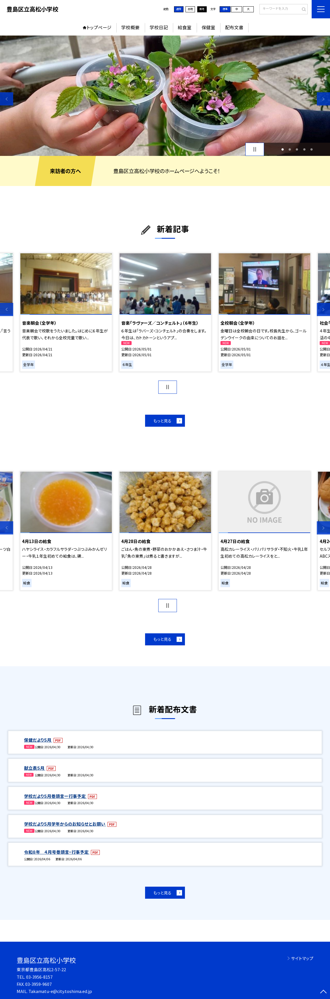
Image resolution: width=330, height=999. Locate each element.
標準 (225, 9)
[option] (165, 96)
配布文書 (234, 27)
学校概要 (130, 27)
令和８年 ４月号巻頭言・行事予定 (56, 852)
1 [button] (282, 149)
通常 (178, 9)
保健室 (208, 27)
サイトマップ (302, 958)
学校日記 (159, 27)
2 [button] (289, 149)
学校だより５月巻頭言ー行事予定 (55, 796)
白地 (190, 9)
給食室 (185, 27)
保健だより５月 (38, 740)
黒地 (201, 9)
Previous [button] (6, 98)
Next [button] (323, 98)
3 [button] (297, 149)
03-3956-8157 (39, 977)
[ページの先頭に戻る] (323, 992)
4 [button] (304, 149)
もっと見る (162, 421)
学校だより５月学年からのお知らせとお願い (65, 824)
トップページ (99, 27)
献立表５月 (34, 768)
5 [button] (311, 149)
